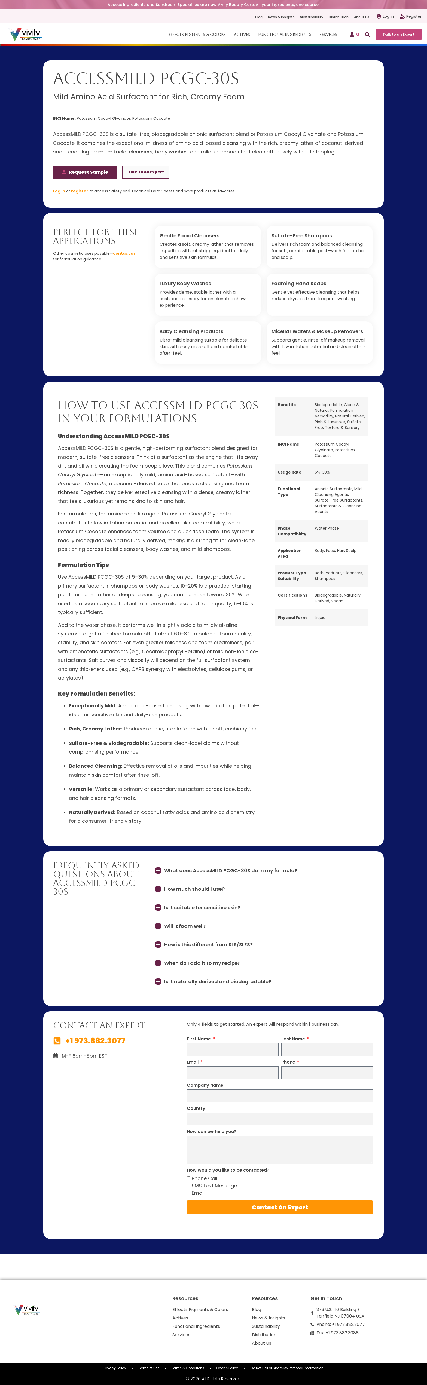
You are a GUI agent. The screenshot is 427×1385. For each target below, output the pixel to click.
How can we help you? (211, 1132)
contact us (124, 253)
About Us (361, 17)
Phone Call (204, 1178)
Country (196, 1108)
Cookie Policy (227, 1368)
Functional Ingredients (285, 34)
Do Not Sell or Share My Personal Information (287, 1368)
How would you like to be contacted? (228, 1170)
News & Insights (281, 17)
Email (193, 1062)
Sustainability (311, 17)
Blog (259, 17)
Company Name (205, 1085)
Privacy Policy (115, 1368)
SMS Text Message (214, 1185)
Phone (288, 1062)
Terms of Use (148, 1368)
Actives (242, 34)
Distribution (339, 17)
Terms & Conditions (187, 1368)
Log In (59, 191)
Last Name (293, 1039)
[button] (264, 870)
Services (329, 34)
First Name (199, 1039)
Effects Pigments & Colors (197, 34)
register (79, 191)
